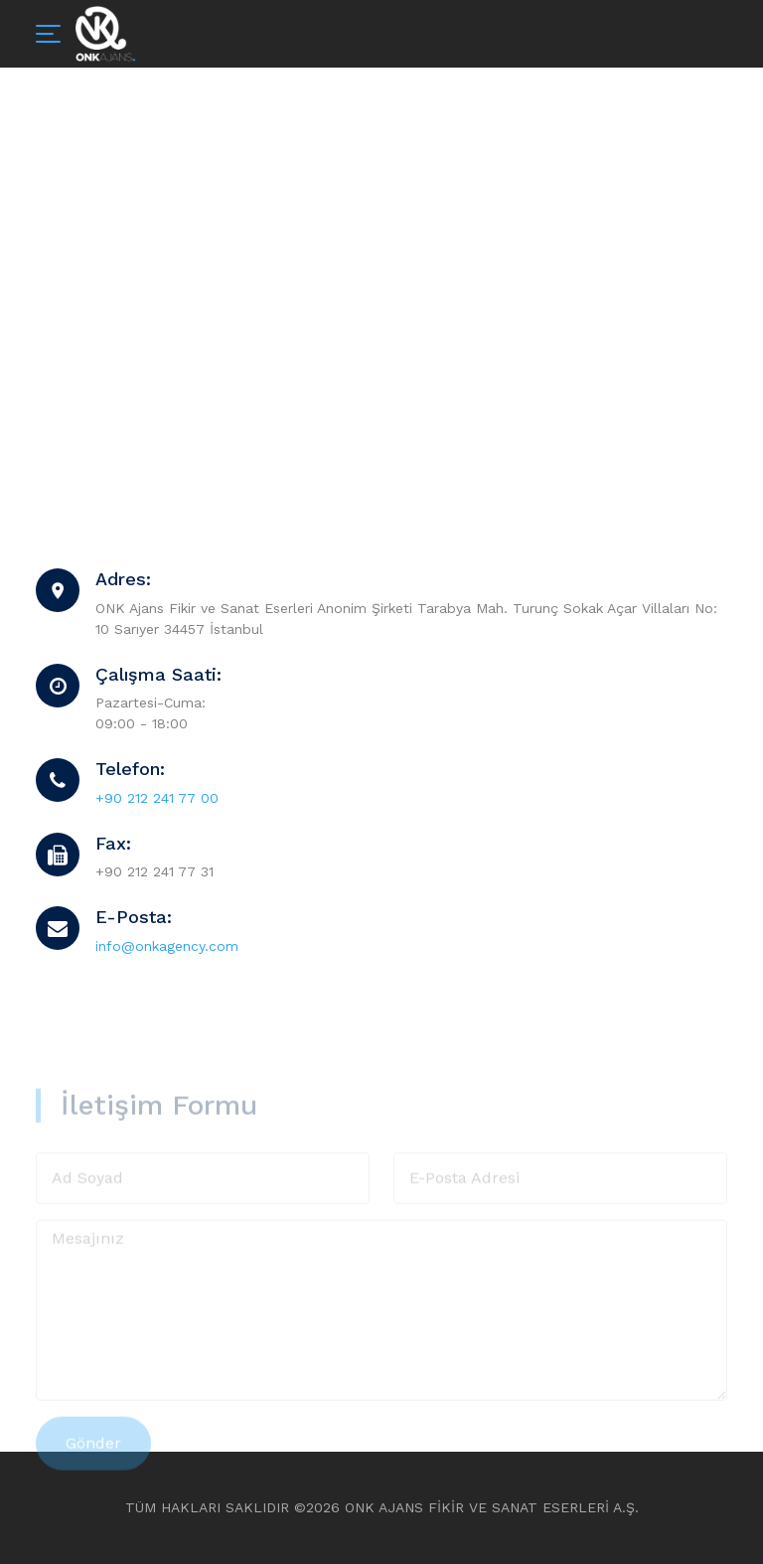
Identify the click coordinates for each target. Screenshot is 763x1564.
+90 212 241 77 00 (157, 798)
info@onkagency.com (166, 946)
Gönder (93, 1467)
